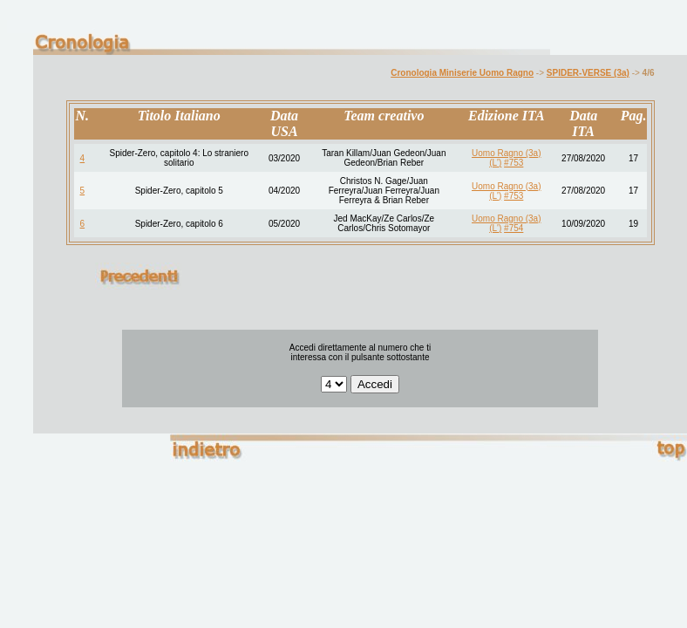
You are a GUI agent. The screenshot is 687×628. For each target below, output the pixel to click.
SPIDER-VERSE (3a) (588, 73)
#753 (513, 162)
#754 (513, 228)
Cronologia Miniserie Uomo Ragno (462, 73)
